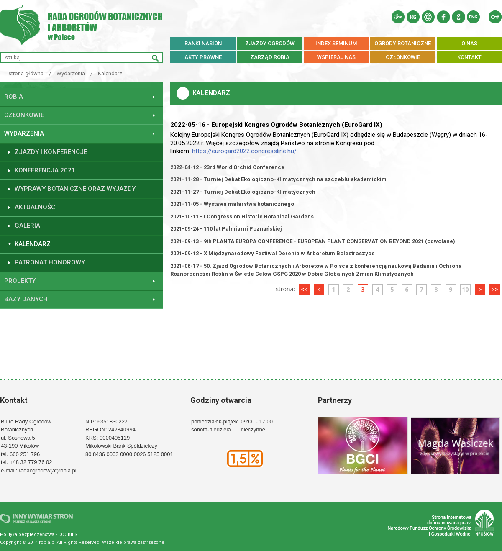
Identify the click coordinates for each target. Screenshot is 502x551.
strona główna (26, 73)
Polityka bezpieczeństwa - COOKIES (38, 534)
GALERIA (27, 225)
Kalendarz (110, 73)
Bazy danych (26, 299)
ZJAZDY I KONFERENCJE (51, 152)
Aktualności (36, 207)
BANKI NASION (203, 43)
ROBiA (13, 96)
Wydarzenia (70, 73)
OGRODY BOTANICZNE (402, 43)
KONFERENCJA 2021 (45, 170)
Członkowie (24, 115)
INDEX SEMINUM (336, 43)
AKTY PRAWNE (203, 57)
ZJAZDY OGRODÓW (270, 43)
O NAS (469, 43)
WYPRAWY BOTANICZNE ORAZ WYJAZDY (75, 188)
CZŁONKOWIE (403, 57)
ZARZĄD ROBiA (269, 57)
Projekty (20, 280)
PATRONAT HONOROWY (50, 262)
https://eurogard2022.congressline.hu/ (244, 151)
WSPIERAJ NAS (336, 57)
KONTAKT (469, 57)
